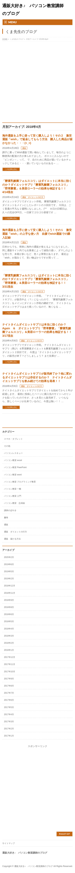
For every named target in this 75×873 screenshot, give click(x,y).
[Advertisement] (37, 83)
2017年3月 (9, 721)
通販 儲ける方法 (12, 539)
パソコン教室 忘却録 (14, 503)
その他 (7, 446)
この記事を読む (11, 169)
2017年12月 (9, 657)
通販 (24, 148)
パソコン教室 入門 (12, 496)
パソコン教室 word (13, 474)
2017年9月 (9, 678)
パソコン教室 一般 (12, 489)
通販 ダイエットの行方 (32, 197)
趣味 (6, 517)
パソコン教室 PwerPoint (15, 467)
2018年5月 (9, 621)
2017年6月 (9, 700)
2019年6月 (9, 564)
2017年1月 (9, 736)
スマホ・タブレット (13, 439)
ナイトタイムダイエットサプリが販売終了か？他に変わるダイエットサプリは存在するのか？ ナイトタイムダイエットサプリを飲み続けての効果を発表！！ (37, 377)
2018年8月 (9, 607)
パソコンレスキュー (13, 453)
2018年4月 (9, 629)
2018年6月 (9, 614)
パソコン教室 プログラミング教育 (20, 482)
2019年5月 (9, 571)
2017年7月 (9, 693)
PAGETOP (64, 834)
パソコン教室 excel (13, 460)
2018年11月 (9, 593)
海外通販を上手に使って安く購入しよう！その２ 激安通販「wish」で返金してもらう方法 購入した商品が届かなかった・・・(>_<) (37, 139)
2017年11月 (9, 664)
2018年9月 (9, 600)
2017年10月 (9, 671)
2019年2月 (9, 578)
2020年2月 (9, 557)
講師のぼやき (10, 510)
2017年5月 (9, 707)
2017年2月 (9, 728)
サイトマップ (8, 843)
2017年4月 (9, 714)
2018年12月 (9, 585)
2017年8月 (9, 686)
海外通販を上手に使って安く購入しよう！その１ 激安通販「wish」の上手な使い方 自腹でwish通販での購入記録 (37, 233)
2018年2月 (9, 643)
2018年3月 (9, 636)
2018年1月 (9, 650)
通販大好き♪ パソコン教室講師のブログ (33, 866)
